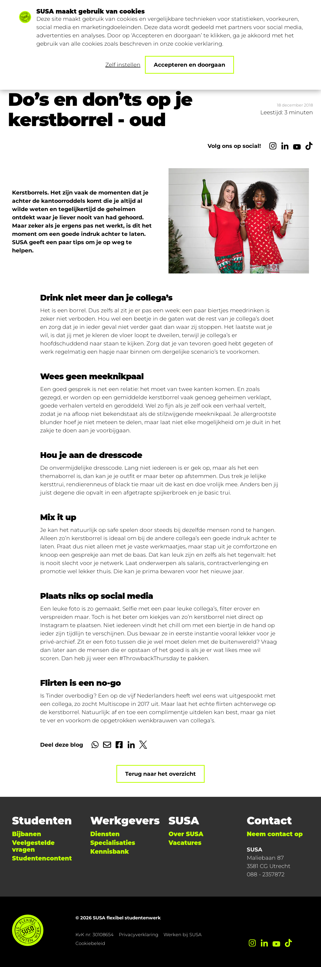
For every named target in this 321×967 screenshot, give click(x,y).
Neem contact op (275, 834)
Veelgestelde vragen (33, 846)
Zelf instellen (122, 64)
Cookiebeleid (90, 943)
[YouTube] (297, 146)
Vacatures (185, 842)
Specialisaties (112, 842)
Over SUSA (186, 834)
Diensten (105, 834)
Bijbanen (26, 834)
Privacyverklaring (138, 934)
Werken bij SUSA (183, 934)
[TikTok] (309, 146)
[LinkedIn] (285, 146)
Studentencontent (42, 858)
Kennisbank (109, 851)
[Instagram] (273, 146)
